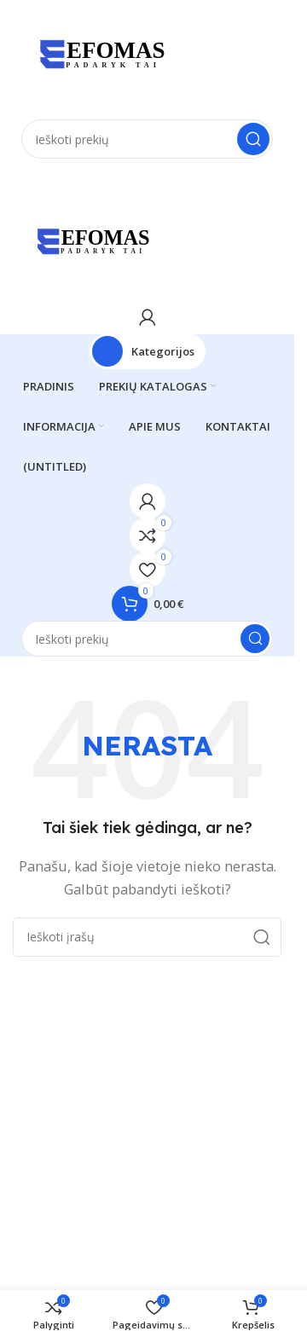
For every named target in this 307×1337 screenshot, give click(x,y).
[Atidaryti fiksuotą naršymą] (147, 351)
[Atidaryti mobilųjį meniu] (147, 176)
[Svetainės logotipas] (98, 58)
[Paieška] (147, 139)
